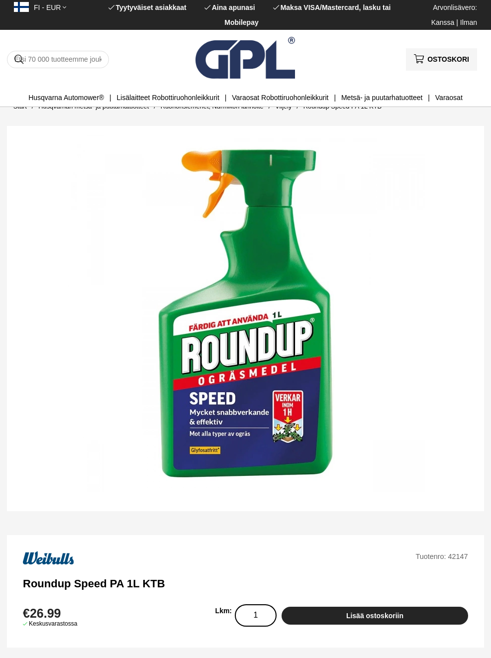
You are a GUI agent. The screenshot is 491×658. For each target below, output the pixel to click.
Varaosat (449, 98)
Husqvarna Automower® (66, 98)
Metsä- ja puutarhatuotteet (381, 98)
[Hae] (58, 59)
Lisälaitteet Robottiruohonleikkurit (168, 98)
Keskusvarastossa (53, 623)
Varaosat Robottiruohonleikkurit (280, 98)
